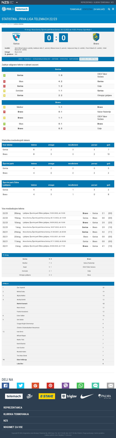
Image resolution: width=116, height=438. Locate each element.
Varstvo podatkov (99, 433)
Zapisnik (55, 59)
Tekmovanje (76, 9)
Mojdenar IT (61, 435)
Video (20, 59)
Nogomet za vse (13, 427)
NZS (112, 2)
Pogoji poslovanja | (88, 433)
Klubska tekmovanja (102, 2)
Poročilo (27, 59)
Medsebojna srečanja (89, 59)
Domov (4, 24)
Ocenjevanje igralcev (41, 59)
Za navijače (99, 9)
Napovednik (73, 59)
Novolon (69, 435)
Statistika (87, 9)
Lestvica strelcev (18, 24)
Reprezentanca (87, 2)
